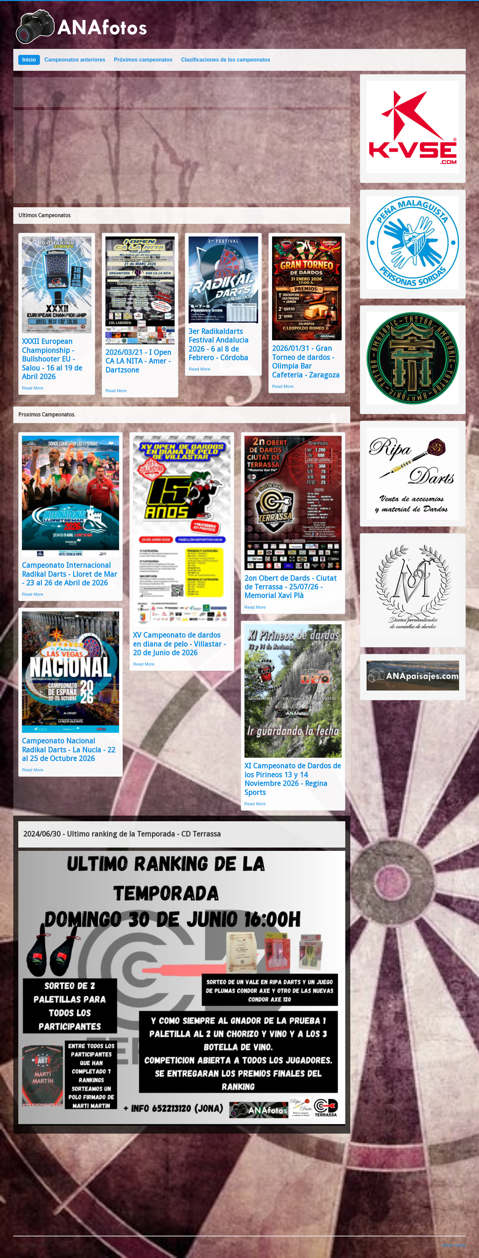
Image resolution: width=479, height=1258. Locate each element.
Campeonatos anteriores (75, 60)
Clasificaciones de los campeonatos (225, 60)
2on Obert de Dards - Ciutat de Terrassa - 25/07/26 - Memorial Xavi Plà (290, 587)
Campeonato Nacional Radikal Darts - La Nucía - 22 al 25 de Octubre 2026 (68, 750)
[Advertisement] (181, 156)
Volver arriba (453, 1245)
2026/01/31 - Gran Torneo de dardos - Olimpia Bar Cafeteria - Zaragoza (306, 361)
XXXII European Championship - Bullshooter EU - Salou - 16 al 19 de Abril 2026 (52, 359)
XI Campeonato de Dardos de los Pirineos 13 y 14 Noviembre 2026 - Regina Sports (292, 779)
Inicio (29, 60)
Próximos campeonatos (143, 60)
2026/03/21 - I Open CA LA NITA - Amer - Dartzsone (138, 361)
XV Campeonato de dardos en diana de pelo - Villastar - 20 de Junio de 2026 (179, 644)
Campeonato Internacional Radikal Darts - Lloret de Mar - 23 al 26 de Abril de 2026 (69, 574)
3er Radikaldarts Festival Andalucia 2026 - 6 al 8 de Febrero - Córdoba (218, 344)
